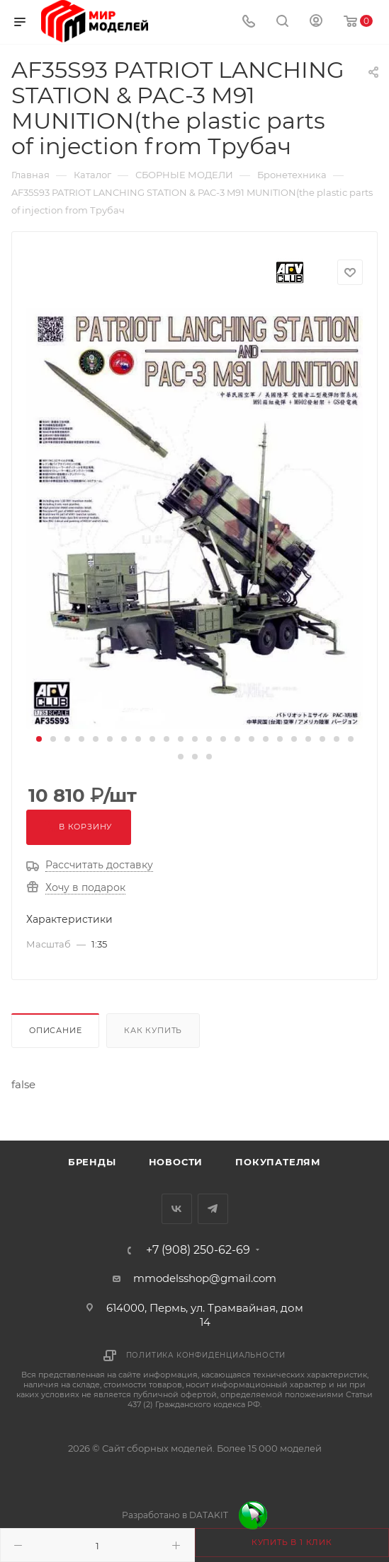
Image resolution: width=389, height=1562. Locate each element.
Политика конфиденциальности (206, 1355)
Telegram (213, 1209)
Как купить (153, 1030)
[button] (39, 739)
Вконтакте (177, 1209)
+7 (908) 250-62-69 (198, 1250)
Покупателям (278, 1161)
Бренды (92, 1161)
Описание (55, 1030)
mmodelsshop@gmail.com (204, 1278)
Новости (176, 1161)
